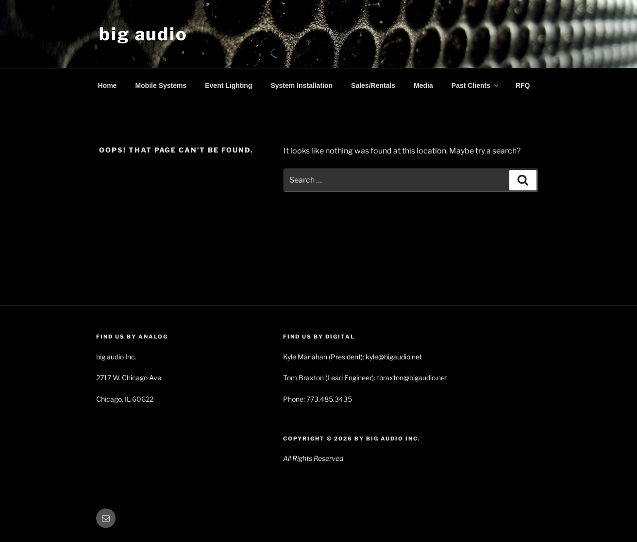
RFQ (523, 85)
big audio (143, 34)
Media (423, 85)
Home (107, 85)
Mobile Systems (160, 85)
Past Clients (476, 85)
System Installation (301, 85)
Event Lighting (228, 85)
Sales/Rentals (373, 85)
